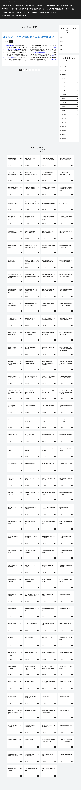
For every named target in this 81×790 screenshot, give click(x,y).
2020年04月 (63, 114)
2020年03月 (63, 118)
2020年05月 (63, 110)
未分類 (62, 41)
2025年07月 (63, 102)
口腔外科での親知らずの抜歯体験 (12, 5)
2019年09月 (63, 134)
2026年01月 (63, 78)
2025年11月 (63, 86)
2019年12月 (63, 122)
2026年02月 (63, 74)
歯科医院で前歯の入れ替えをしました (44, 12)
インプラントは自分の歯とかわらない (14, 9)
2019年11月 (63, 126)
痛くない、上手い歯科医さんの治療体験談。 (30, 37)
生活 (61, 45)
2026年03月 (63, 71)
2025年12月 (63, 82)
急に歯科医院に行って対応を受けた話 (14, 15)
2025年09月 (63, 94)
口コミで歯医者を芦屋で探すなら (40, 52)
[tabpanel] (15, 161)
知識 (61, 49)
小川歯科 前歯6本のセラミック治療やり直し (16, 12)
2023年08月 (63, 106)
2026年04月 (63, 67)
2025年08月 (63, 98)
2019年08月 (63, 138)
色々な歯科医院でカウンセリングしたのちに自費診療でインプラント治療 (51, 9)
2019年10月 (63, 130)
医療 (61, 37)
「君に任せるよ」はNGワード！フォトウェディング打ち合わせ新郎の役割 (48, 5)
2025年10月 (63, 90)
